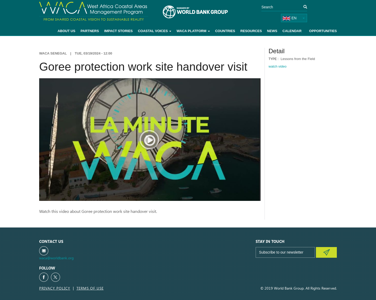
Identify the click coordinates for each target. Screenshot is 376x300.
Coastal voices (154, 31)
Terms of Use (90, 288)
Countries (225, 31)
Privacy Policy (54, 288)
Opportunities (323, 31)
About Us (66, 31)
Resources (251, 31)
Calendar (292, 31)
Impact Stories (118, 31)
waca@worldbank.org (56, 257)
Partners (89, 31)
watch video (278, 66)
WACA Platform (193, 31)
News (272, 31)
